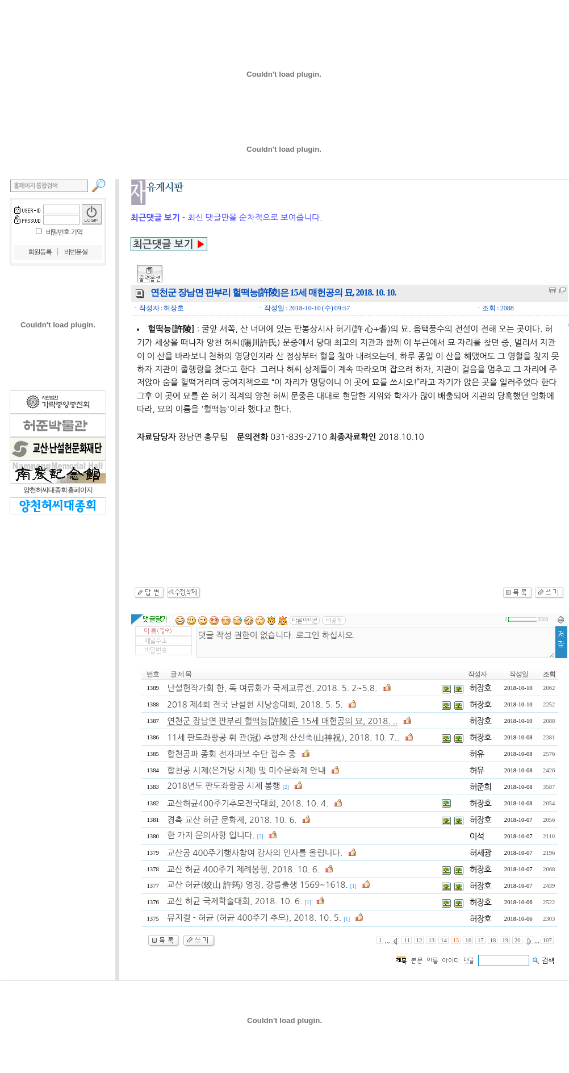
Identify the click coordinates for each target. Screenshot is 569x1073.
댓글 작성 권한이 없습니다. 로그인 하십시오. (375, 642)
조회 (549, 674)
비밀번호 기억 (64, 232)
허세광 (480, 853)
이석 (477, 836)
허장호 (480, 688)
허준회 (480, 787)
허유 (477, 754)
